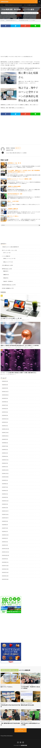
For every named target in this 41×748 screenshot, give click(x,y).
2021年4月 (4, 575)
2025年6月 (4, 408)
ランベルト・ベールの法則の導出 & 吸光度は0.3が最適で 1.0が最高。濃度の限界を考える (18, 372)
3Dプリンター (6, 252)
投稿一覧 (17, 148)
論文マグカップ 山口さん (6, 686)
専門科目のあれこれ (6, 268)
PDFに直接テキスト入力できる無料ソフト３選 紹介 (11, 318)
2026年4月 (4, 381)
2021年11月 (4, 552)
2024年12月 (4, 429)
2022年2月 (4, 541)
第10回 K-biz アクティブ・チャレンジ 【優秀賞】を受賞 (19, 179)
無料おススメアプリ (7, 261)
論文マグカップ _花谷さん (12, 216)
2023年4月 (4, 497)
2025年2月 (4, 422)
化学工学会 (30, 721)
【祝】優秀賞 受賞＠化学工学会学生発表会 (10, 724)
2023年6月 (4, 490)
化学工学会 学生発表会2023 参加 (14, 193)
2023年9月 (4, 480)
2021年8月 (4, 562)
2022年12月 (4, 511)
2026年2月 (4, 388)
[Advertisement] (20, 42)
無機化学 (5, 274)
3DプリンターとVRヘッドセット (8, 250)
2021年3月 (4, 579)
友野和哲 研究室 (24, 745)
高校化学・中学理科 (7, 281)
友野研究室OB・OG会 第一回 (14, 163)
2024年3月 (4, 459)
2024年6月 (4, 449)
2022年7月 (4, 528)
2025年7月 (4, 405)
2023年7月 (4, 487)
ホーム (2, 5)
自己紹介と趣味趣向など (7, 288)
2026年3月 (4, 384)
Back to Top (20, 730)
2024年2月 (4, 463)
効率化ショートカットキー (8, 258)
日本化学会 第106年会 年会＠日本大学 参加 (10, 705)
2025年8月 (4, 401)
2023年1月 (4, 507)
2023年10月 (4, 476)
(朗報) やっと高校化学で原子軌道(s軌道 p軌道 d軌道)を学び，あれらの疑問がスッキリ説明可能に (20, 345)
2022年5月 (4, 534)
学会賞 (9, 721)
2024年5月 (4, 453)
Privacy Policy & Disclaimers (7, 735)
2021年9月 (4, 558)
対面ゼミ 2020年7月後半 (13, 201)
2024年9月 (4, 439)
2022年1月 (4, 545)
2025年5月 (4, 412)
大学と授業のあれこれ (6, 265)
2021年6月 (4, 569)
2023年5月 (4, 494)
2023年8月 (4, 483)
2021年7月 (4, 565)
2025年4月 (4, 415)
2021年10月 (4, 555)
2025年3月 (4, 418)
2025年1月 (4, 425)
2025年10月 (4, 394)
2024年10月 (4, 435)
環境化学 (5, 277)
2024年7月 (4, 446)
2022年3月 (4, 538)
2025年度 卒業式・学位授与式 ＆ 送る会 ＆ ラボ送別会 (30, 687)
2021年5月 (4, 572)
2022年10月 (4, 517)
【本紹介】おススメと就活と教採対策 (9, 246)
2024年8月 (4, 442)
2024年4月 (4, 456)
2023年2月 (4, 504)
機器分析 (5, 271)
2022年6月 (4, 531)
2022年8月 (4, 524)
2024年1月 (4, 466)
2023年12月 (4, 470)
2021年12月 (4, 548)
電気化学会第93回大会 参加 (27, 705)
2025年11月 (4, 391)
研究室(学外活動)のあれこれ (7, 284)
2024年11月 (4, 432)
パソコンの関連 (5, 256)
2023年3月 (4, 500)
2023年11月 (4, 473)
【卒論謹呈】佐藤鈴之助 (12, 208)
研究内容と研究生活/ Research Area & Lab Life (13, 5)
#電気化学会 (30, 703)
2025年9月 (4, 398)
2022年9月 (4, 521)
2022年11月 (4, 514)
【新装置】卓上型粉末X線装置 (13, 186)
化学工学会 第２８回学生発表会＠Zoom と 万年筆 (30, 724)
